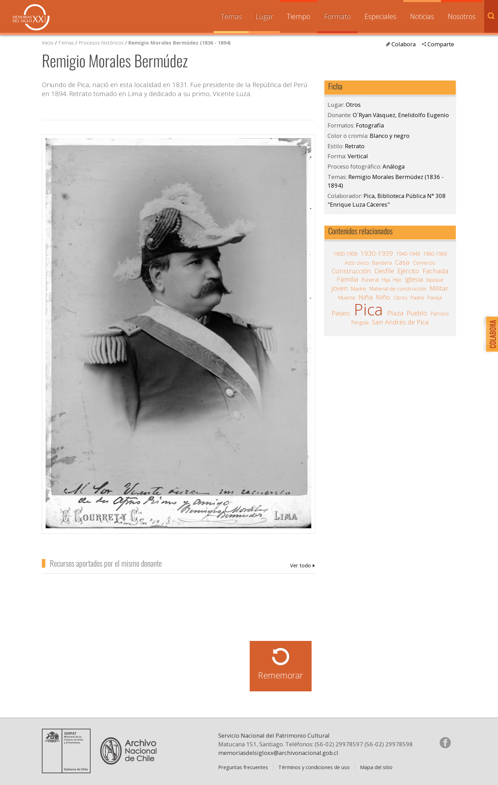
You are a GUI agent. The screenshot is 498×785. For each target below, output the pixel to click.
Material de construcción (397, 288)
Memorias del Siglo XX (31, 17)
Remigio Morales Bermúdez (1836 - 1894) (179, 42)
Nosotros (462, 16)
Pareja (434, 297)
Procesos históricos (102, 42)
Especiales (380, 16)
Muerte (346, 297)
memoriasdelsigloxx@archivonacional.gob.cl (278, 753)
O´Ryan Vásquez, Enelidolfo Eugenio (302, 565)
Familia (347, 279)
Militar (439, 288)
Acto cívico (357, 262)
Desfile (384, 271)
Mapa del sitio (376, 767)
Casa (402, 262)
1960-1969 (435, 253)
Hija (386, 279)
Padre (417, 297)
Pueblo (417, 313)
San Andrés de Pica (400, 322)
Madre (358, 288)
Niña (366, 297)
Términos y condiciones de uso (314, 767)
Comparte (440, 44)
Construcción (351, 271)
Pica (368, 309)
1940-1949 (408, 253)
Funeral (370, 279)
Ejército (408, 271)
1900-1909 (345, 253)
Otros (353, 104)
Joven (340, 288)
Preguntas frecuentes (243, 767)
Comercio (424, 262)
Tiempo (298, 16)
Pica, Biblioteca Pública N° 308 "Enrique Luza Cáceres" (387, 200)
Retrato (355, 146)
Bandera (382, 262)
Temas (231, 16)
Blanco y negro (389, 136)
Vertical (358, 156)
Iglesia (414, 279)
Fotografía (370, 125)
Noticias (422, 16)
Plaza (395, 313)
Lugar (264, 16)
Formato (337, 16)
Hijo (397, 279)
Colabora (403, 44)
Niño (383, 297)
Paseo (341, 313)
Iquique (434, 279)
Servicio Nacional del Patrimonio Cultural (274, 735)
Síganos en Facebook (445, 742)
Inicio (48, 42)
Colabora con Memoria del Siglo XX (490, 334)
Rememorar (280, 675)
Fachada (436, 271)
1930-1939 (376, 253)
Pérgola (360, 322)
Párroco (440, 313)
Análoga (393, 166)
